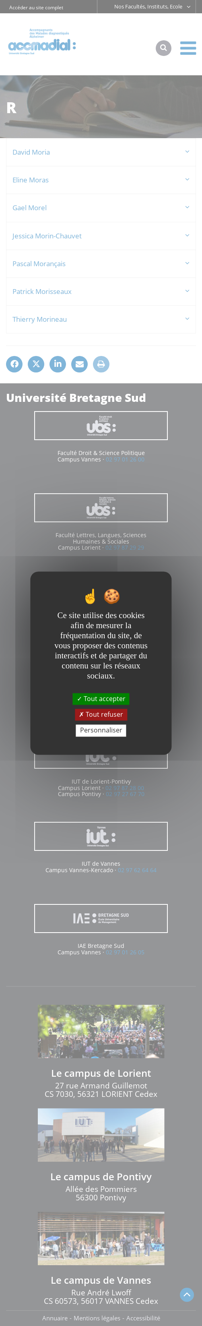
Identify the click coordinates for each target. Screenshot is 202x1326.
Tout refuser (101, 714)
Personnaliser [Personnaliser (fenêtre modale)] (101, 730)
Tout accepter (101, 698)
